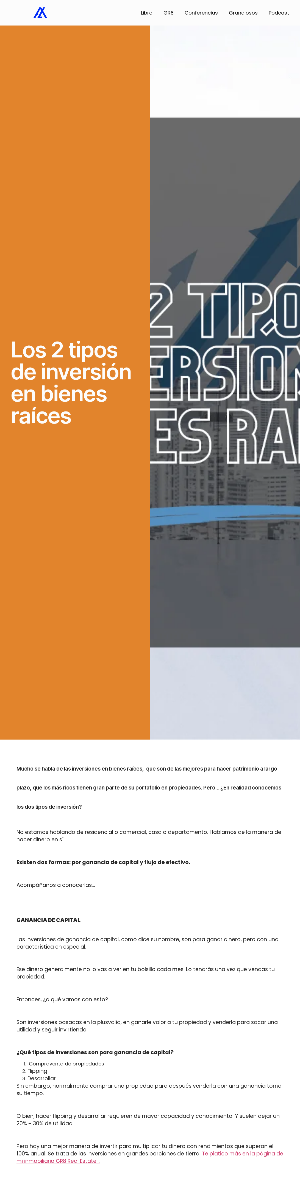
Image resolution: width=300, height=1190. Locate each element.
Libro (146, 12)
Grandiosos (243, 12)
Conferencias (201, 12)
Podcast (279, 12)
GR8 (168, 12)
